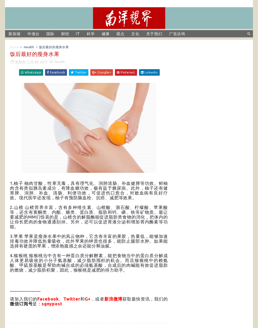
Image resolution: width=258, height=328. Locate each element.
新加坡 (14, 34)
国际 (50, 34)
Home (14, 47)
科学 (91, 34)
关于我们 (154, 34)
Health (29, 47)
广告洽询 (177, 34)
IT (78, 34)
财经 (65, 34)
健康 (106, 34)
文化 (135, 34)
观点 (120, 34)
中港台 (33, 34)
